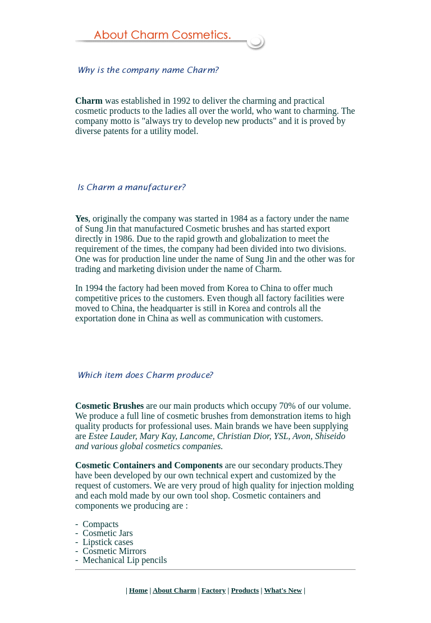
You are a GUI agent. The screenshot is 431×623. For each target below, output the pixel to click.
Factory (213, 590)
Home (138, 590)
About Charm (174, 590)
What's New (283, 590)
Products (245, 590)
